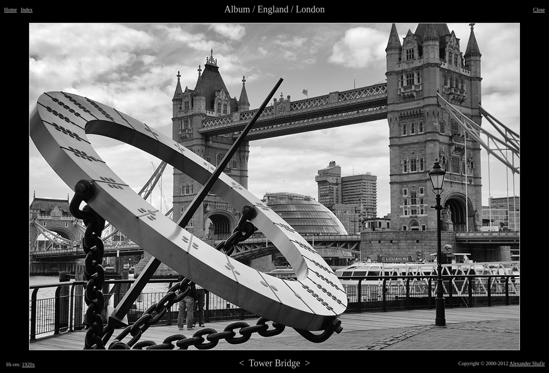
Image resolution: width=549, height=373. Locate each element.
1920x (28, 364)
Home (10, 9)
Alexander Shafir (527, 363)
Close (539, 9)
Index (27, 9)
